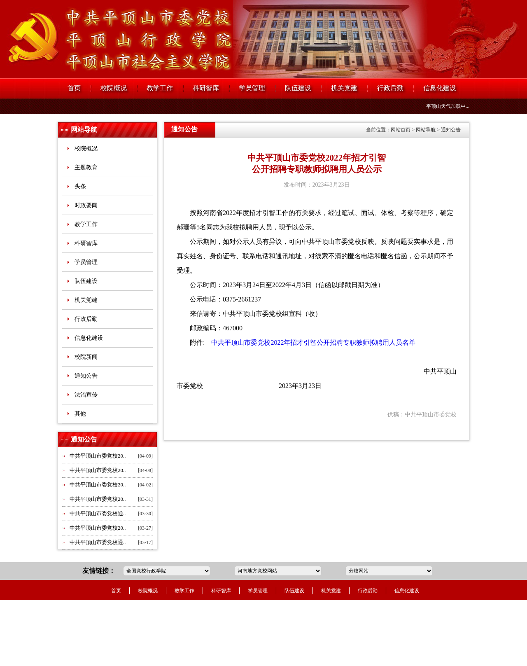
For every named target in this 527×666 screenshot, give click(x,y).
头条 (80, 186)
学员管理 (252, 87)
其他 (80, 414)
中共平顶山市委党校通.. (98, 513)
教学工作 (160, 87)
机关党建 (344, 87)
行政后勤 (390, 87)
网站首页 (400, 130)
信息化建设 (439, 87)
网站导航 (84, 129)
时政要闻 (86, 205)
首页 (74, 87)
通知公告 (86, 376)
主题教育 (86, 167)
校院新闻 (86, 357)
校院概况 (113, 87)
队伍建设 (298, 87)
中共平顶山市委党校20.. (98, 456)
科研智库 (206, 87)
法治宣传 (86, 395)
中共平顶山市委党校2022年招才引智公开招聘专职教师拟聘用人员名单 (310, 342)
